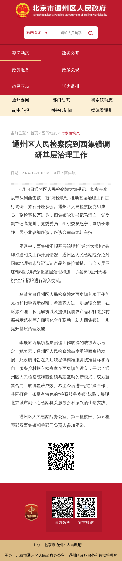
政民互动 (20, 86)
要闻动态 (20, 53)
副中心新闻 (61, 110)
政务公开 (70, 53)
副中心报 (20, 110)
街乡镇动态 (102, 100)
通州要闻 (20, 100)
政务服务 (20, 70)
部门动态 (61, 100)
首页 (34, 133)
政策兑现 (70, 70)
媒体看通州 (102, 110)
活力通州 (70, 86)
